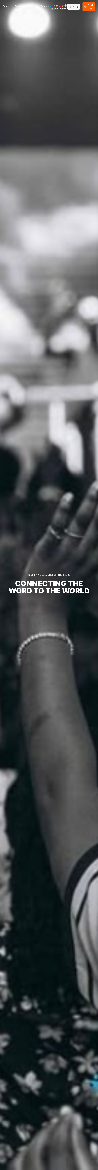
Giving (73, 6)
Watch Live (88, 6)
